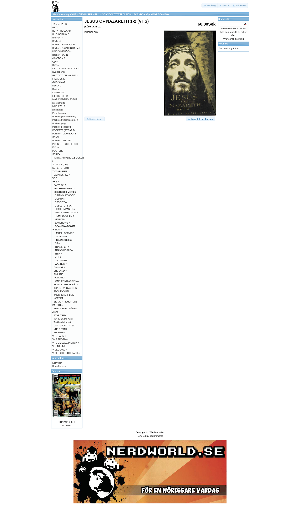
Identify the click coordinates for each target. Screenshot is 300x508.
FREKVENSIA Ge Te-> (66, 212)
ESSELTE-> (61, 202)
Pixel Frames (59, 113)
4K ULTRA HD (59, 24)
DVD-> (55, 65)
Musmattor (57, 109)
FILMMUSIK (58, 78)
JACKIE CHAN (61, 291)
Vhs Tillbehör (59, 346)
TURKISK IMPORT (63, 318)
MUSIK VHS (58, 106)
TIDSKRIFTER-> (61, 171)
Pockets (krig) (59, 123)
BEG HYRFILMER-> (64, 188)
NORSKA (58, 298)
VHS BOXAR (60, 329)
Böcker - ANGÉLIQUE (63, 44)
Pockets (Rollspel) (61, 126)
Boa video (159, 432)
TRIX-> (58, 253)
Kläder (55, 89)
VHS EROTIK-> (60, 339)
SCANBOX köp (142, 14)
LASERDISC (58, 92)
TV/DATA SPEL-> (61, 174)
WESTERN (59, 332)
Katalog (65, 14)
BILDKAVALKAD (60, 34)
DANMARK (59, 267)
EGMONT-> (61, 199)
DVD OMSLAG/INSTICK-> (66, 68)
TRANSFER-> (62, 247)
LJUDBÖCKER (60, 96)
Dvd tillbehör (58, 72)
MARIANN (60, 219)
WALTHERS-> (62, 260)
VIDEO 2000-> (59, 349)
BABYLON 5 (60, 185)
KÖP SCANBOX (160, 14)
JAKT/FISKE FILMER (65, 295)
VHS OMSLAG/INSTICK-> (65, 343)
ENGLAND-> (60, 270)
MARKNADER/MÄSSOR (65, 99)
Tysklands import (62, 322)
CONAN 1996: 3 (67, 422)
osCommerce (156, 436)
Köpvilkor (57, 363)
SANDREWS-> (62, 222)
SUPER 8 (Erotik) (61, 168)
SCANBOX (61, 236)
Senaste (56, 371)
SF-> (57, 243)
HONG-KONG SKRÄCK (66, 284)
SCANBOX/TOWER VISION (116, 14)
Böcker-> (57, 41)
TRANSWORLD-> (64, 250)
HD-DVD (56, 85)
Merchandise (59, 103)
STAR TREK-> (61, 315)
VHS (73, 14)
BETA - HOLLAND (61, 31)
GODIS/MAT (58, 82)
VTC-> (58, 257)
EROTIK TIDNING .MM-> (65, 75)
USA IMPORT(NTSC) (65, 325)
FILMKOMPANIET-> (65, 209)
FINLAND (58, 274)
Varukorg (223, 43)
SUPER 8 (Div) (60, 164)
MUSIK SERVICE (65, 233)
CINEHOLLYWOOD (65, 195)
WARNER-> (61, 264)
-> (55, 181)
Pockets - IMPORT (61, 140)
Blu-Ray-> (57, 37)
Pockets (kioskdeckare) (64, 116)
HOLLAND (59, 277)
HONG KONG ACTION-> (66, 281)
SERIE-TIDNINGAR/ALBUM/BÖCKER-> (68, 157)
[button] (210, 5)
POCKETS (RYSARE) (63, 130)
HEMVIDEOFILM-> (65, 216)
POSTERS (57, 151)
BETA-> (56, 27)
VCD (54, 178)
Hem (55, 14)
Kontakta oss (59, 366)
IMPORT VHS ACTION (65, 288)
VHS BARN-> (59, 336)
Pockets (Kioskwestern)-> (65, 120)
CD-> (55, 61)
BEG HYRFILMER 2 (89, 14)
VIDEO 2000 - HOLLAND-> (66, 353)
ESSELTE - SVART (65, 205)
